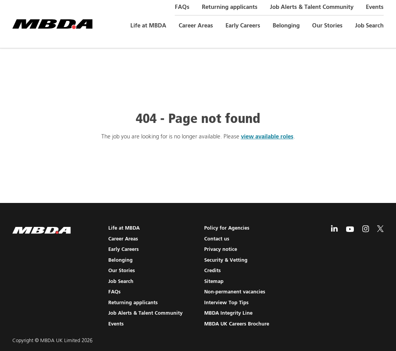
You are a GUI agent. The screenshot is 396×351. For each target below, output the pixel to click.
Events (375, 7)
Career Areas (196, 26)
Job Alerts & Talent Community (311, 7)
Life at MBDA (148, 26)
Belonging (286, 26)
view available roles (267, 137)
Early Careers (242, 26)
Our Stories (327, 26)
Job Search (369, 26)
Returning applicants (230, 7)
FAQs (182, 7)
